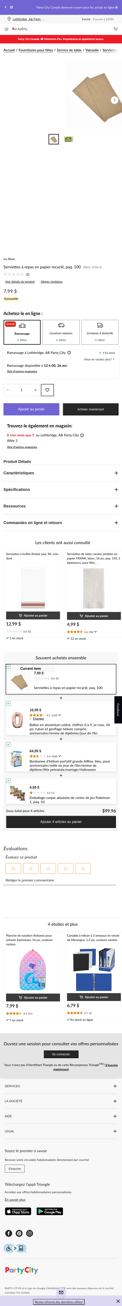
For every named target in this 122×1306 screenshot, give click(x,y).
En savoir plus (15, 1199)
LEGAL (61, 1131)
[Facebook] (8, 1233)
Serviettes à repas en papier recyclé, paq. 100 (42, 266)
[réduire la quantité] (35, 390)
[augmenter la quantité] (7, 390)
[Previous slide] (5, 7)
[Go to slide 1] (53, 139)
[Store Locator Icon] (9, 19)
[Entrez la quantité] (21, 390)
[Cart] (115, 29)
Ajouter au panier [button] (31, 409)
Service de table (69, 50)
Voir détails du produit (20, 281)
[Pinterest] (19, 1233)
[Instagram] (29, 1233)
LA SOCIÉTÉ (61, 1101)
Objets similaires (51, 281)
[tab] (22, 332)
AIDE (61, 1116)
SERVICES (61, 1086)
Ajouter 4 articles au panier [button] (61, 822)
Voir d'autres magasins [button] (22, 371)
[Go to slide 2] (68, 139)
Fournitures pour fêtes (36, 50)
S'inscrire (14, 1169)
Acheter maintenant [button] (90, 409)
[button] (68, 353)
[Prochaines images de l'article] (115, 100)
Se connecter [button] (61, 1054)
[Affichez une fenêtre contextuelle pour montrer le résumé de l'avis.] (95, 631)
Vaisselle (92, 50)
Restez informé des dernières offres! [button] (59, 1302)
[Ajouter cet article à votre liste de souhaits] (47, 390)
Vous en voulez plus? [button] (99, 359)
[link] (18, 274)
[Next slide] (116, 7)
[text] (33, 631)
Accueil (9, 50)
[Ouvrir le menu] (6, 30)
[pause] (11, 7)
